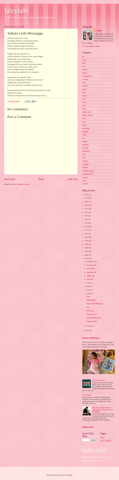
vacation (85, 177)
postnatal (85, 148)
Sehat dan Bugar (105, 441)
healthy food (86, 112)
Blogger (69, 475)
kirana (84, 125)
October (90, 269)
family (84, 89)
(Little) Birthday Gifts (93, 318)
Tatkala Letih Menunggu (94, 304)
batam (84, 60)
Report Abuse (88, 427)
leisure (84, 135)
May (88, 286)
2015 (87, 223)
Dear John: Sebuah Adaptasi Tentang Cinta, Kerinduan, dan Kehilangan (102, 410)
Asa (87, 307)
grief (83, 105)
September (90, 272)
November (90, 265)
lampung (85, 131)
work (84, 180)
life (83, 138)
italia (84, 122)
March (89, 293)
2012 (87, 234)
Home (41, 179)
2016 (87, 219)
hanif (84, 109)
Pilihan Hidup (91, 300)
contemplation (87, 76)
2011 (87, 237)
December (90, 261)
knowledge (86, 128)
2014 (87, 226)
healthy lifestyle (87, 115)
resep (84, 158)
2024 (87, 202)
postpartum (86, 151)
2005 (87, 258)
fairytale (16, 10)
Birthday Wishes (91, 321)
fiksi (83, 92)
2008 (87, 248)
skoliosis (85, 167)
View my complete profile (91, 46)
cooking (85, 79)
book (84, 66)
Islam (84, 118)
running (85, 161)
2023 (87, 205)
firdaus (84, 96)
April (89, 290)
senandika (85, 164)
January (89, 326)
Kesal (88, 296)
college (84, 73)
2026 (87, 194)
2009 (87, 244)
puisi (84, 154)
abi (83, 56)
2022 (87, 209)
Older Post (73, 179)
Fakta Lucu (90, 311)
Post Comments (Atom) (21, 184)
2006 (87, 255)
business (85, 69)
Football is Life (91, 314)
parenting (85, 145)
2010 (87, 241)
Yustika (99, 31)
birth (83, 63)
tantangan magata (88, 171)
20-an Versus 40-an (98, 380)
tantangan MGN (87, 174)
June (88, 283)
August (89, 276)
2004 (87, 330)
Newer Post (9, 179)
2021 (87, 212)
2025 (87, 198)
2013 (87, 230)
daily (84, 83)
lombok (84, 141)
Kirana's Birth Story (90, 338)
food (83, 99)
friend (84, 102)
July (88, 279)
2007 (87, 251)
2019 (87, 216)
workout (85, 184)
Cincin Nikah (86, 395)
